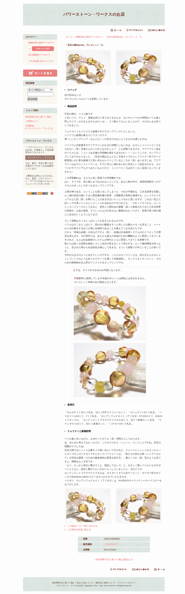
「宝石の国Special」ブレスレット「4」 (124, 37)
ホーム (69, 37)
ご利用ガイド (31, 121)
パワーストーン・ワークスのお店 (94, 14)
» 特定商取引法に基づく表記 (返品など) (113, 559)
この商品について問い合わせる (82, 526)
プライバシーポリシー (126, 583)
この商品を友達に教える (79, 529)
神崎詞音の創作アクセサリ (41, 42)
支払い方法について (85, 583)
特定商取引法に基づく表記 (38, 117)
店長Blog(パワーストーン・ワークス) (39, 127)
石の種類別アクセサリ (39, 55)
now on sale (43, 48)
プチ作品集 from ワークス (40, 61)
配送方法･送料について (105, 583)
